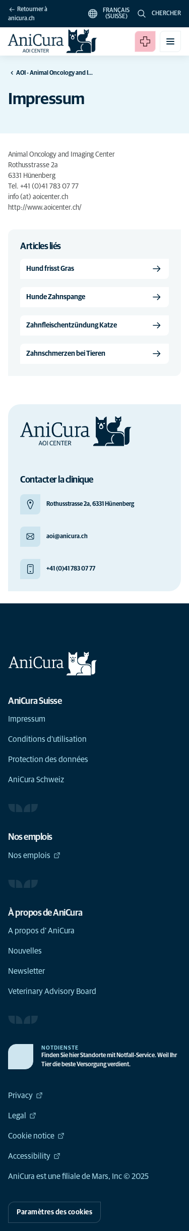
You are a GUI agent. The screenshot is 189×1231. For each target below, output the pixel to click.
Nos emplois (34, 855)
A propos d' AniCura (41, 931)
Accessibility (34, 1156)
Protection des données (48, 759)
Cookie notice (36, 1136)
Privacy (25, 1096)
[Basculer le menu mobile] (170, 41)
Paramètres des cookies (54, 1212)
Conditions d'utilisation (47, 739)
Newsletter (26, 971)
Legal (22, 1116)
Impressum (26, 719)
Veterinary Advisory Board (52, 991)
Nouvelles (25, 951)
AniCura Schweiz (36, 780)
